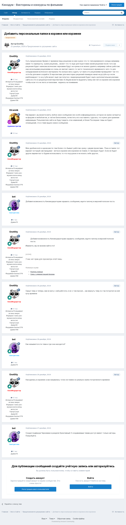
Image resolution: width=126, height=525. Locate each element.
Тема (52, 519)
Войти (90, 487)
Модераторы (18, 19)
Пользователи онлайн (35, 19)
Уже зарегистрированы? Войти (93, 5)
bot (13, 196)
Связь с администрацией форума (42, 274)
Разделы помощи (36, 272)
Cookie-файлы (78, 519)
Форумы (5, 19)
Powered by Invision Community (63, 521)
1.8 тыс (14, 133)
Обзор (14, 14)
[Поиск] (95, 13)
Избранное (49, 13)
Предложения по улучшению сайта (42, 46)
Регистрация (117, 5)
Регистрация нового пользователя (35, 489)
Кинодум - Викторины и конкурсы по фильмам (32, 4)
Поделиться (94, 45)
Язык (44, 519)
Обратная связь (64, 519)
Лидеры (52, 19)
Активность (25, 13)
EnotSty (20, 44)
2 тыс (14, 220)
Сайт (6, 13)
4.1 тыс (14, 79)
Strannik (13, 110)
